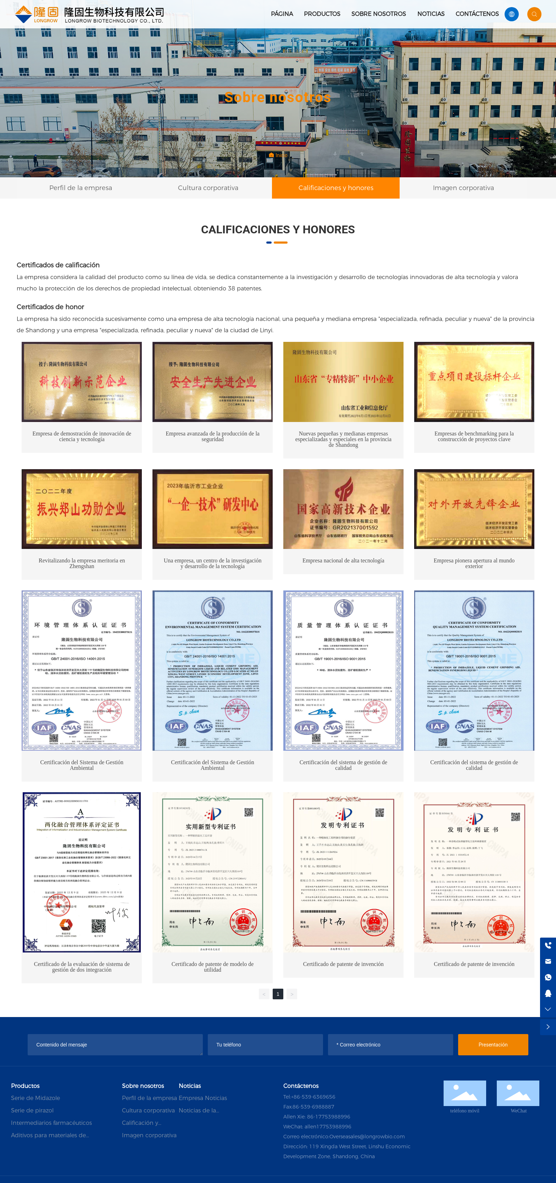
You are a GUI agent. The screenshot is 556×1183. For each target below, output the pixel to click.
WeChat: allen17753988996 (317, 1126)
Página (282, 14)
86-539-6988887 (313, 1107)
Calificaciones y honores (336, 188)
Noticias (431, 14)
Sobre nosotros (378, 14)
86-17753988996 (328, 1116)
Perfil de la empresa (80, 188)
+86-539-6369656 (313, 1097)
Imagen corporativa (463, 188)
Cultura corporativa (208, 188)
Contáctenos (477, 14)
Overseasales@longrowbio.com (367, 1136)
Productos (322, 14)
